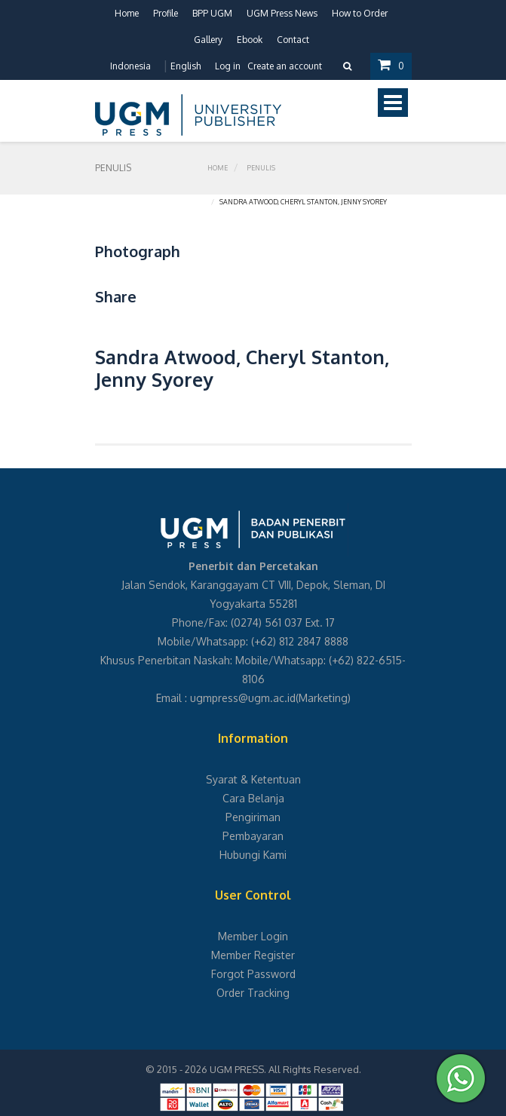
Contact (293, 39)
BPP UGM (212, 13)
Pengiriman (253, 817)
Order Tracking (253, 992)
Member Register (253, 955)
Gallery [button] (208, 39)
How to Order (360, 13)
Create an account (284, 66)
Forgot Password (253, 973)
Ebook (249, 39)
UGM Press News (282, 13)
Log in (228, 66)
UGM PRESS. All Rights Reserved (284, 1069)
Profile (165, 13)
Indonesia (130, 66)
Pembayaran (253, 835)
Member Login (253, 936)
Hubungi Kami (253, 854)
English (185, 66)
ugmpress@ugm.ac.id (243, 697)
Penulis (261, 168)
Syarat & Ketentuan (253, 779)
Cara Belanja (253, 798)
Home (127, 13)
